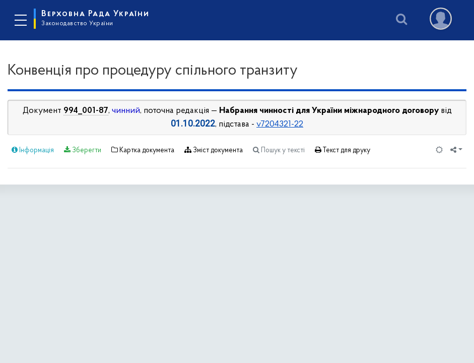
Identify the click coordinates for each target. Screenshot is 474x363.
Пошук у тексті (279, 150)
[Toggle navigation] (20, 20)
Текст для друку (342, 150)
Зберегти (82, 150)
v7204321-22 (279, 124)
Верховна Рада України (95, 18)
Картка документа (142, 150)
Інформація (33, 150)
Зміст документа (213, 150)
